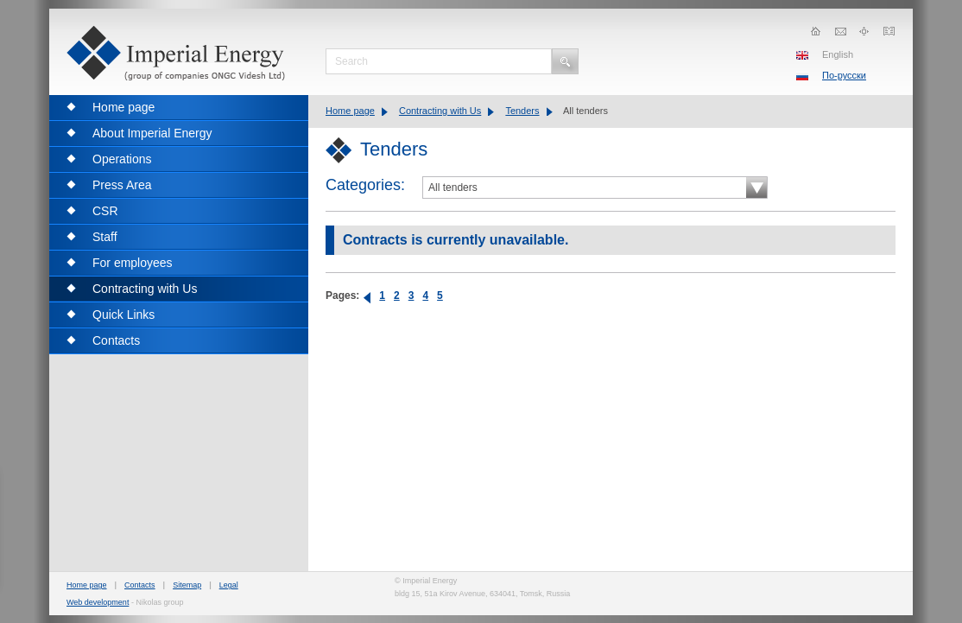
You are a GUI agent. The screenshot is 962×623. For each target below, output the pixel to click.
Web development (97, 602)
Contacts (139, 585)
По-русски (844, 75)
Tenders (522, 110)
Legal (228, 585)
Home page (350, 110)
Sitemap (187, 585)
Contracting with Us (440, 110)
